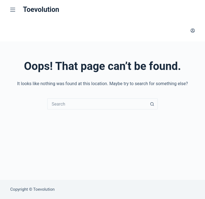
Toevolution (41, 10)
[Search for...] (97, 103)
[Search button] (152, 103)
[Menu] (13, 9)
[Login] (193, 30)
